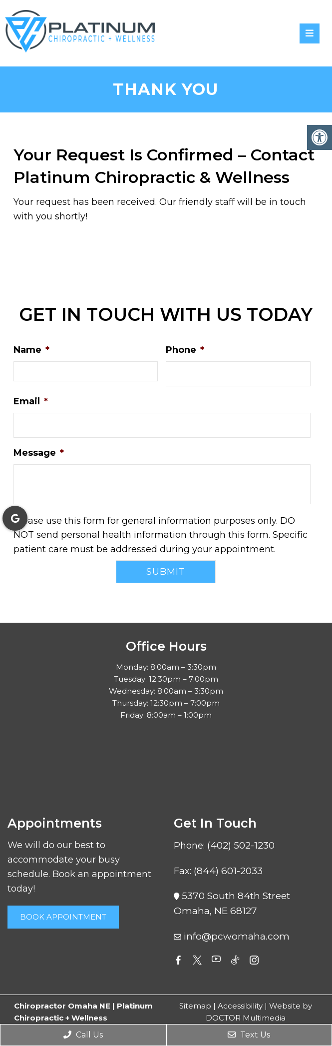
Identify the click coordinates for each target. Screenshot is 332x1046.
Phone (185, 349)
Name (31, 349)
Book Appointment (63, 917)
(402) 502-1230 (241, 845)
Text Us (249, 1035)
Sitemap (195, 1006)
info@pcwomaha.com (237, 936)
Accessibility (240, 1006)
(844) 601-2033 (228, 871)
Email (30, 401)
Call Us (83, 1035)
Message (38, 452)
